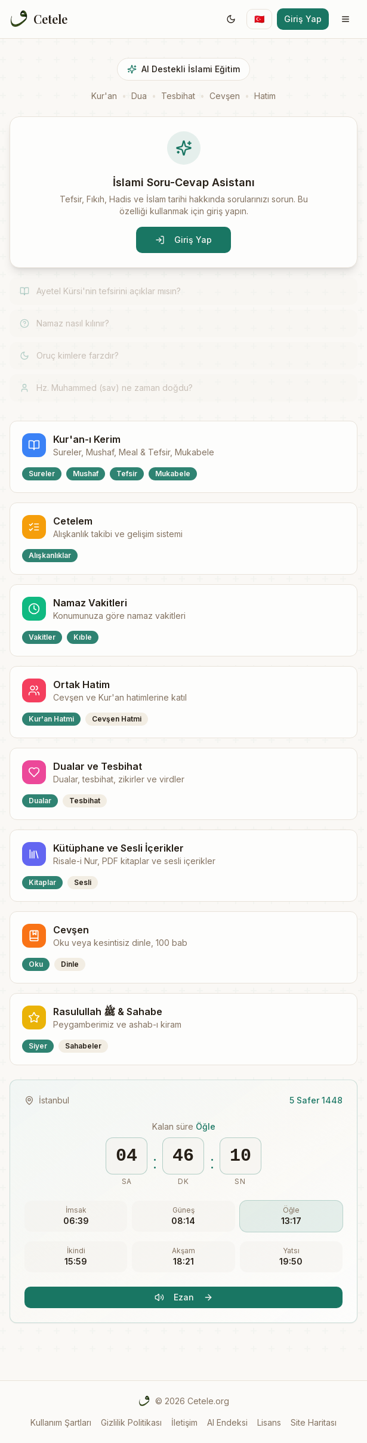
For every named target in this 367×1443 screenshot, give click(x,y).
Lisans (269, 1422)
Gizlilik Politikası (131, 1422)
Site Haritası (314, 1422)
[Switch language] (259, 19)
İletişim (184, 1422)
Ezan (184, 1297)
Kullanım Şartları (60, 1422)
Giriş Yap (303, 19)
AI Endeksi (227, 1422)
